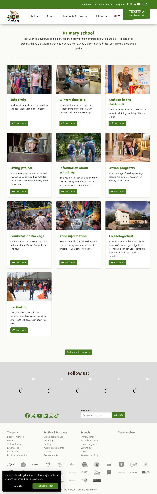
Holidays (48, 444)
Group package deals (54, 437)
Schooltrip (29, 97)
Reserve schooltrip (89, 455)
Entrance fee (13, 448)
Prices (83, 451)
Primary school (88, 437)
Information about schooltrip (78, 165)
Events (10, 440)
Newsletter (86, 410)
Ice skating (29, 304)
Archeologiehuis (127, 234)
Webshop (99, 4)
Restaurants (12, 451)
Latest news (86, 4)
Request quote (51, 455)
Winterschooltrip (78, 97)
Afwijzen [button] (18, 486)
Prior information (78, 234)
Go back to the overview (78, 352)
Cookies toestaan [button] (45, 486)
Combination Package (29, 234)
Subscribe (118, 415)
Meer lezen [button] (38, 479)
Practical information (17, 455)
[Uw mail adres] (96, 415)
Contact (110, 4)
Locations (48, 451)
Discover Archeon (15, 437)
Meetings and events (54, 448)
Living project (29, 165)
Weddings (49, 440)
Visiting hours (14, 444)
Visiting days (87, 448)
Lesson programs (127, 165)
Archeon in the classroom (127, 97)
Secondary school (89, 440)
